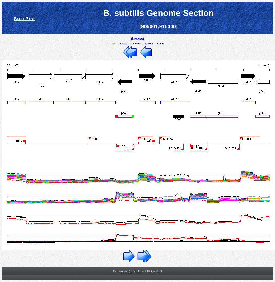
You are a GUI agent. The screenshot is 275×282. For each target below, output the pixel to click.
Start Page (24, 18)
